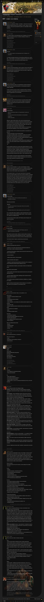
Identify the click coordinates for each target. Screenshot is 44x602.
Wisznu (8, 536)
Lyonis (8, 332)
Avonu (8, 108)
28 (36, 35)
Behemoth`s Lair (6, 8)
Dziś (36, 42)
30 (38, 35)
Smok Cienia (9, 506)
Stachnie (8, 243)
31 (39, 35)
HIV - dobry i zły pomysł (27, 16)
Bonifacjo (8, 451)
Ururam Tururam (9, 22)
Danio (8, 345)
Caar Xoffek (9, 577)
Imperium (25, 7)
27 (35, 35)
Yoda (7, 386)
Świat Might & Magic (10, 16)
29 (37, 35)
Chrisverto (8, 98)
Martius (8, 226)
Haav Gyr (8, 33)
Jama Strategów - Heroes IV (18, 16)
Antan (8, 367)
